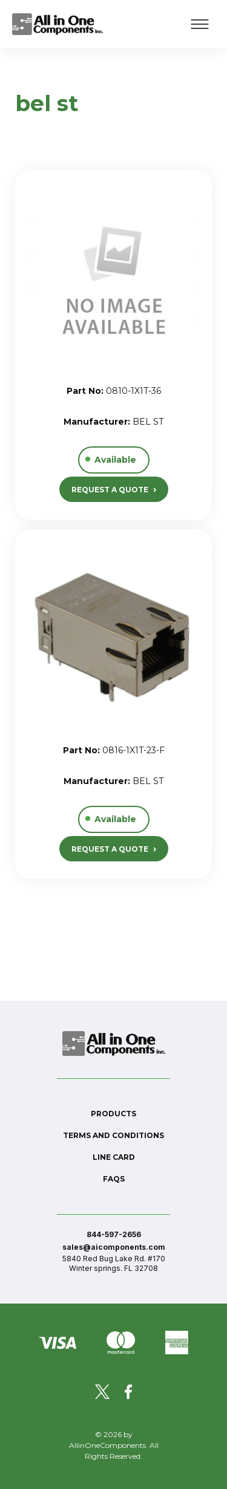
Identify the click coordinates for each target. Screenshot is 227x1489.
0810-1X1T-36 (133, 390)
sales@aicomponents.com (113, 1247)
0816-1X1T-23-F (133, 750)
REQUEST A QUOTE (113, 489)
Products (113, 1113)
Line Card (114, 1157)
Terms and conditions (113, 1135)
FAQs (114, 1178)
